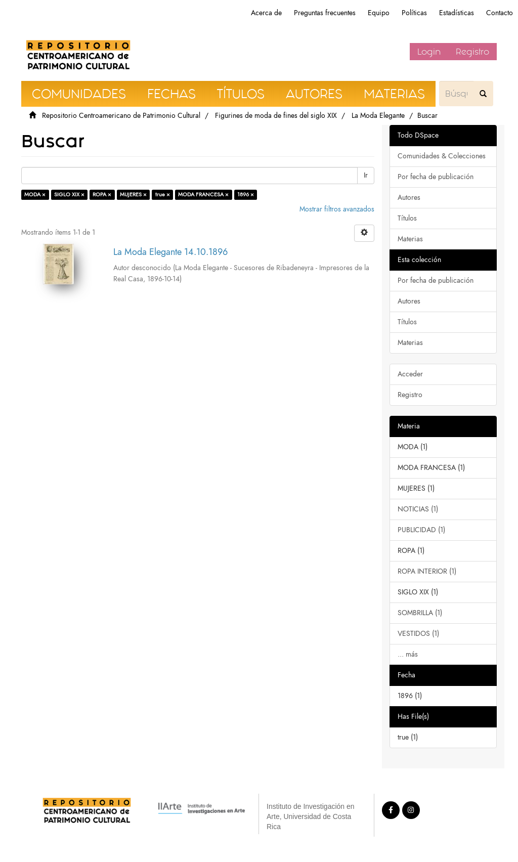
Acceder (410, 374)
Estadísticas (456, 13)
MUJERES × (133, 194)
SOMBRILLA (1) (420, 613)
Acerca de (266, 13)
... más (408, 654)
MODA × (35, 194)
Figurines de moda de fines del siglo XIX (276, 115)
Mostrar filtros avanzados (336, 209)
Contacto (499, 13)
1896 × (245, 194)
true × (162, 194)
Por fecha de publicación (435, 177)
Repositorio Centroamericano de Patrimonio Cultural (121, 115)
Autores (409, 197)
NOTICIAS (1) (418, 509)
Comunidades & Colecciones (442, 156)
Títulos (407, 218)
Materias (410, 239)
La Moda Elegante (378, 115)
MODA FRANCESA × (203, 194)
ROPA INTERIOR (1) (427, 571)
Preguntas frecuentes (325, 13)
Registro (472, 51)
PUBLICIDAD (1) (421, 530)
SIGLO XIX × (69, 194)
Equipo (379, 13)
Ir (366, 175)
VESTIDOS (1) (418, 633)
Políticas (414, 13)
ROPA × (102, 194)
